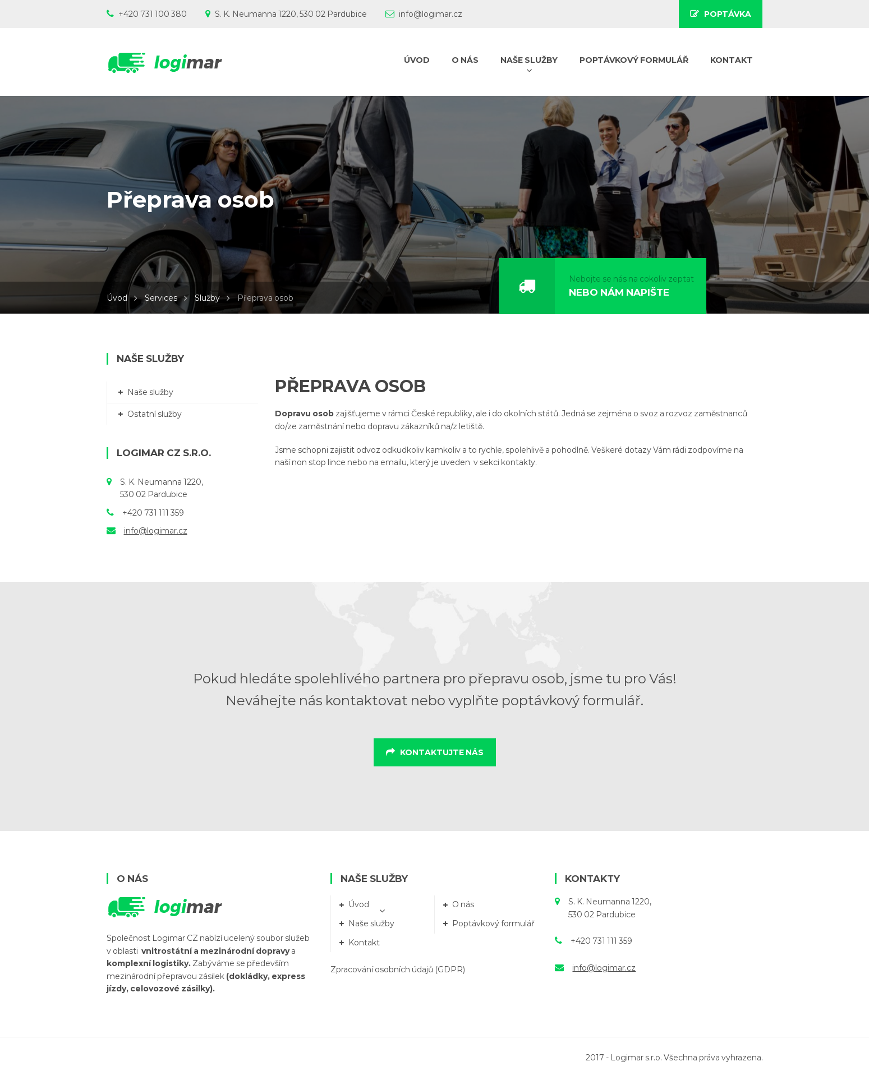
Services (161, 298)
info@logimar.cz (155, 531)
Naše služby (150, 392)
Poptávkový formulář (493, 923)
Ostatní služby (154, 414)
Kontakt (364, 943)
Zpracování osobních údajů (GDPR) (397, 969)
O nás (463, 904)
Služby (207, 298)
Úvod (117, 298)
